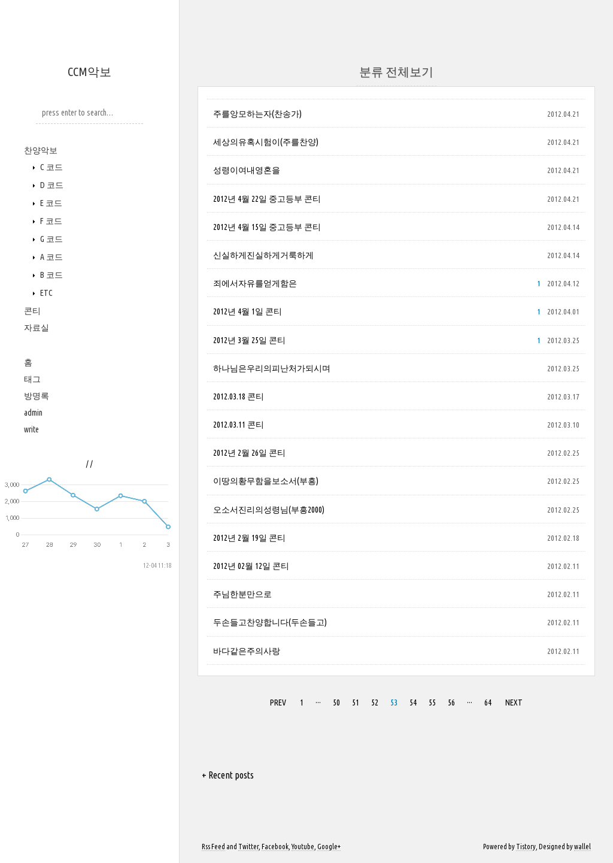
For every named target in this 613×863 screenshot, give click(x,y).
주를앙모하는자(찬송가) (257, 114)
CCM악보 (89, 71)
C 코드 (50, 167)
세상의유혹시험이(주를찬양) (265, 142)
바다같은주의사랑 (246, 651)
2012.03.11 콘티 (238, 424)
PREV (278, 702)
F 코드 (50, 221)
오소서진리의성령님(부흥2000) (268, 509)
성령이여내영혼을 (246, 170)
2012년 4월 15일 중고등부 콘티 (267, 227)
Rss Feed (213, 846)
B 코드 (50, 275)
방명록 (36, 396)
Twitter (248, 846)
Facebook (275, 846)
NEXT (514, 702)
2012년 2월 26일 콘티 (249, 453)
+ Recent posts (228, 775)
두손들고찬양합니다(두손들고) (270, 622)
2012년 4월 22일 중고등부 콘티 (267, 199)
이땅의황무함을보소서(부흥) (265, 481)
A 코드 (50, 257)
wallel (582, 846)
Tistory (526, 846)
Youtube (303, 846)
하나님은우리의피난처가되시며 (271, 368)
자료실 (36, 327)
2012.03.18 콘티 (238, 396)
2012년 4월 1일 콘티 (247, 311)
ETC (45, 293)
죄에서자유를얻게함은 (255, 283)
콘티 (32, 311)
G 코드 (50, 239)
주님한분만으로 (242, 594)
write (31, 429)
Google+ (329, 846)
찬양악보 (40, 150)
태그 (32, 379)
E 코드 (50, 203)
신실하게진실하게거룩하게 (263, 255)
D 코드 (50, 185)
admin (33, 412)
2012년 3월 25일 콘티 (249, 340)
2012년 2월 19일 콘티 (249, 538)
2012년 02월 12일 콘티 (251, 566)
